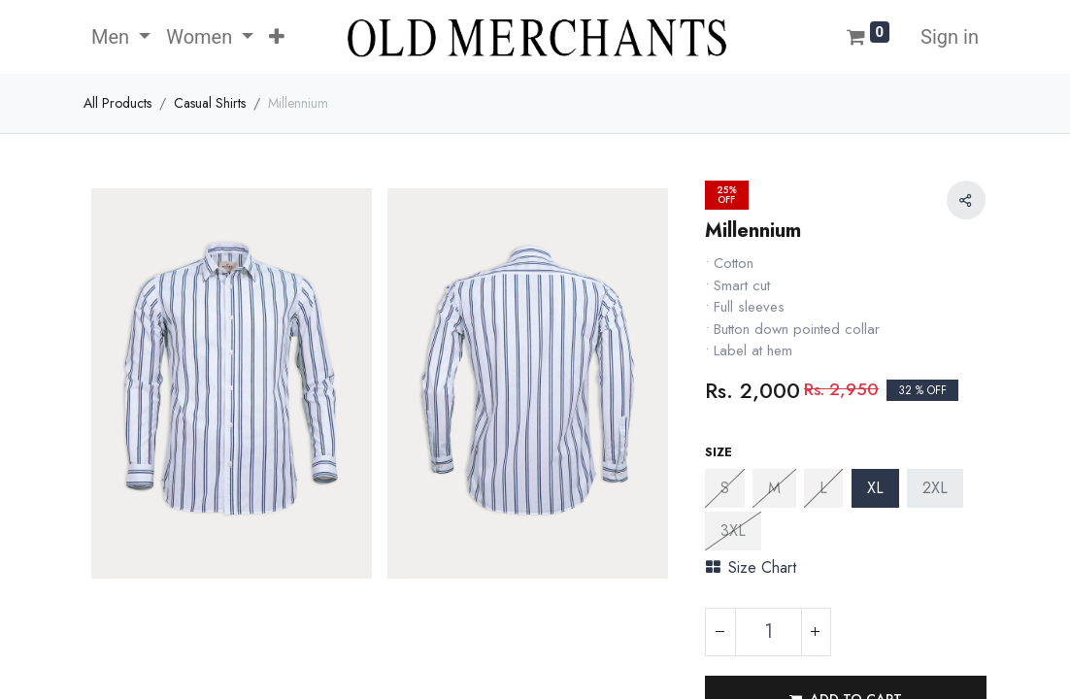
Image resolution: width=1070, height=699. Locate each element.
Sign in (949, 37)
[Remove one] (720, 632)
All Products (117, 103)
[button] (276, 37)
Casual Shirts (210, 103)
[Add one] (815, 632)
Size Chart (751, 567)
